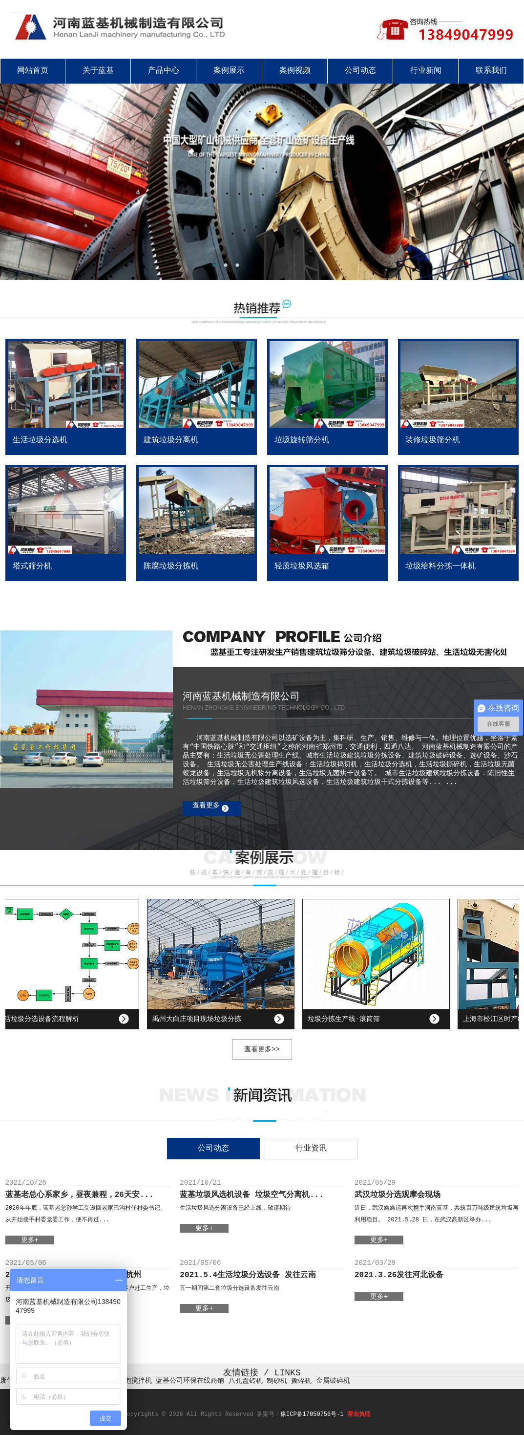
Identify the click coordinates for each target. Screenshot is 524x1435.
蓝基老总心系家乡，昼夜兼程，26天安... (79, 1195)
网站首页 (32, 70)
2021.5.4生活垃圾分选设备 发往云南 (247, 1275)
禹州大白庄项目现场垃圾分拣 (199, 1019)
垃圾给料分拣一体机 (440, 566)
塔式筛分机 (32, 566)
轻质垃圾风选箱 (301, 566)
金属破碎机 (333, 1381)
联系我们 (491, 70)
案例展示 (229, 70)
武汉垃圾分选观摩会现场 (397, 1195)
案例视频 (295, 70)
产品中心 (163, 70)
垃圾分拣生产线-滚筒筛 (346, 1019)
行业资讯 (311, 1148)
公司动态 (360, 70)
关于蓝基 (98, 70)
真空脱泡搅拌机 (128, 1381)
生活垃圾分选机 (40, 440)
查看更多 (206, 805)
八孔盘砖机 (246, 1381)
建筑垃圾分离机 (171, 440)
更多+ (30, 1240)
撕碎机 (301, 1381)
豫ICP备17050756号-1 (312, 1414)
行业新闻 (425, 70)
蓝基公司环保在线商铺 (190, 1381)
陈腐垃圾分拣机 (171, 566)
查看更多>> (262, 1049)
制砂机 (277, 1381)
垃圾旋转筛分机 (301, 440)
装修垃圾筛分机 (432, 440)
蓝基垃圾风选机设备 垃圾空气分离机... (251, 1195)
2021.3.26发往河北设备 (399, 1275)
